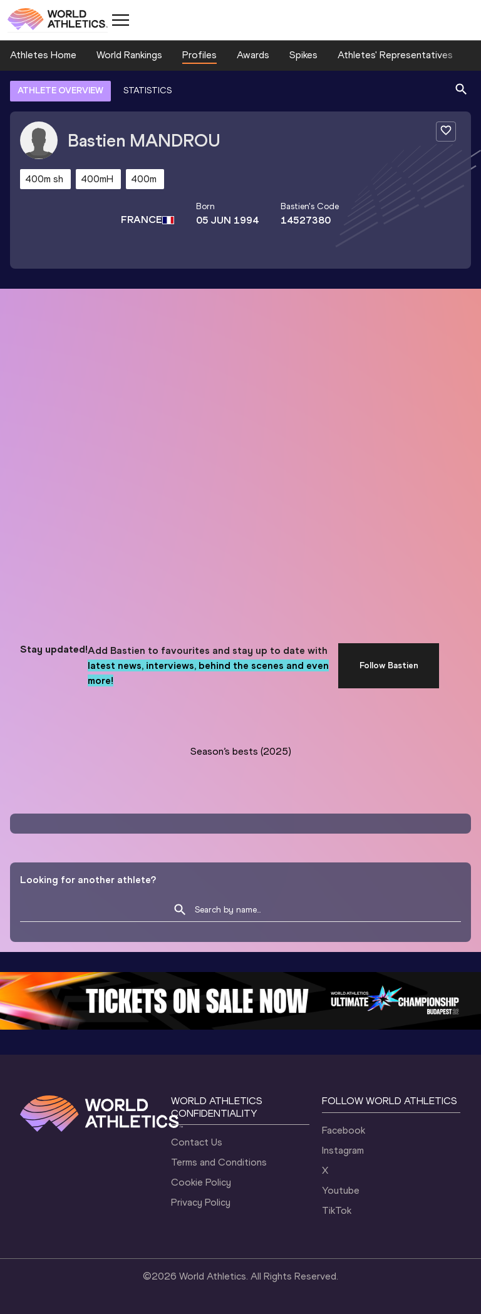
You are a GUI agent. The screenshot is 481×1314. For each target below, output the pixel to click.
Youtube (340, 1190)
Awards (253, 55)
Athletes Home (43, 55)
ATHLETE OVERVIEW (60, 90)
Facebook (343, 1130)
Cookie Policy (201, 1182)
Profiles (199, 55)
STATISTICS (147, 90)
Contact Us (196, 1142)
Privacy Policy (200, 1202)
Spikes (303, 55)
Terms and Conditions (219, 1162)
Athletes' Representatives (395, 55)
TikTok (336, 1210)
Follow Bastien (388, 665)
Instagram (343, 1150)
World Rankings (129, 55)
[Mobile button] (120, 20)
